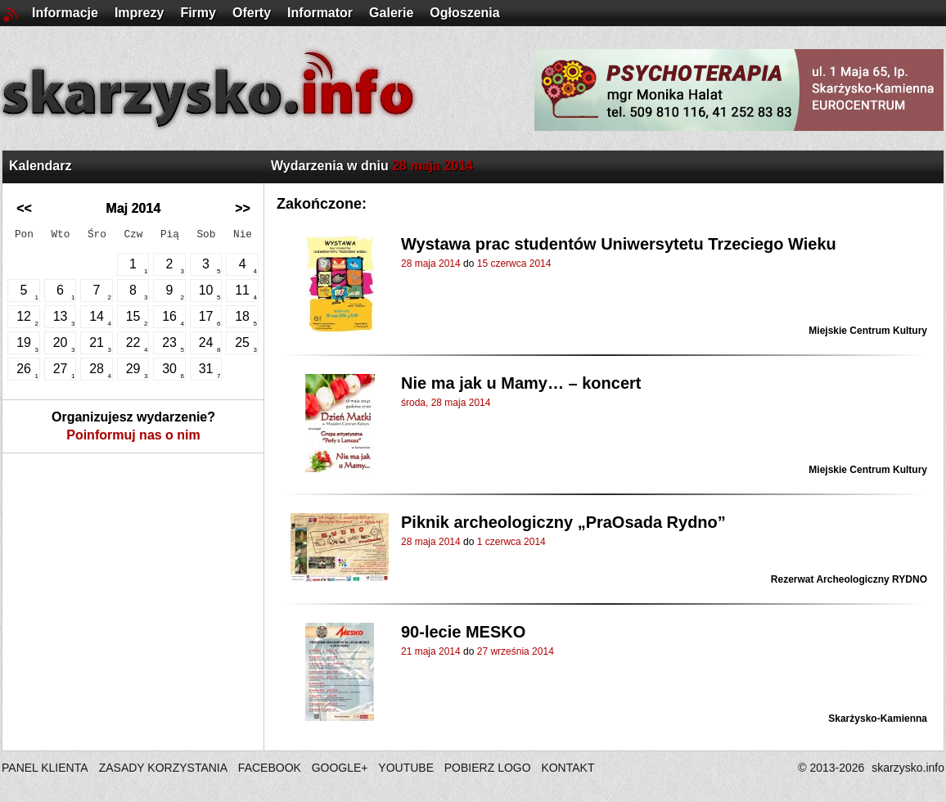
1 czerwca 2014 (511, 541)
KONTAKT (567, 767)
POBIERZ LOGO (487, 767)
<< (24, 208)
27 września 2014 (515, 651)
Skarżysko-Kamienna (877, 718)
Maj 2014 (133, 208)
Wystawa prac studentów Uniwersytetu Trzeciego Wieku (618, 244)
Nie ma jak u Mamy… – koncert (521, 383)
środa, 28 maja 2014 (445, 402)
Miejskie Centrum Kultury (868, 330)
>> (242, 208)
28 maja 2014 (431, 263)
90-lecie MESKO (463, 632)
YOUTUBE (406, 767)
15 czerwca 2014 (514, 263)
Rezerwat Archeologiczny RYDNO (849, 579)
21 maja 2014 (431, 651)
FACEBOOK (269, 767)
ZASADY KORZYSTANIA (163, 767)
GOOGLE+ (340, 767)
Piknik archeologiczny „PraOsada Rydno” (563, 522)
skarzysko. (908, 767)
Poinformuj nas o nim (133, 435)
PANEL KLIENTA (46, 767)
